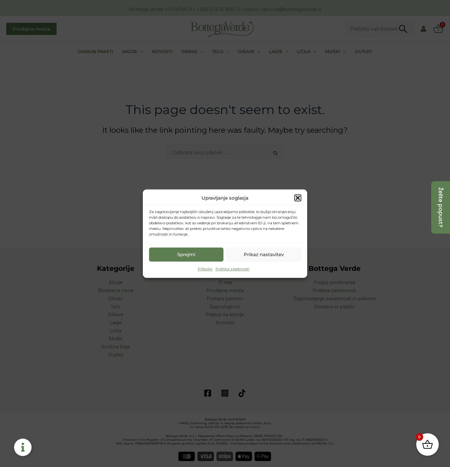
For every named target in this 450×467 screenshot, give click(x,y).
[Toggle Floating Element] (23, 447)
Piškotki (205, 269)
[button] (298, 198)
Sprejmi (186, 254)
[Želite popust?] (440, 207)
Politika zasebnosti (232, 269)
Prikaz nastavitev (264, 254)
